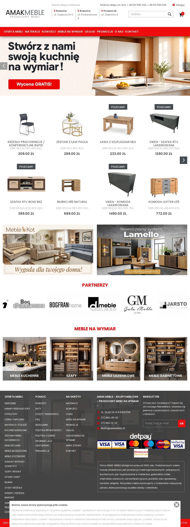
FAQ (37, 419)
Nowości (49, 31)
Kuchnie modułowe (16, 430)
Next (183, 160)
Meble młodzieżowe (16, 450)
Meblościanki (12, 445)
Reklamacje (42, 450)
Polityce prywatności (120, 523)
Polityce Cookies (143, 523)
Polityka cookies (45, 435)
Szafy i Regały (13, 471)
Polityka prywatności (48, 430)
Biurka (8, 482)
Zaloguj (178, 5)
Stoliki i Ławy (12, 476)
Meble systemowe (15, 456)
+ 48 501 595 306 (156, 5)
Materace (32, 31)
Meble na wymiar (70, 31)
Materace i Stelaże (16, 424)
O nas (119, 31)
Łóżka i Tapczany (14, 419)
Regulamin (41, 424)
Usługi (90, 31)
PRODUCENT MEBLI (25, 13)
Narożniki (10, 403)
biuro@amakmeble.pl (113, 428)
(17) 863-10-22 (109, 423)
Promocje (105, 31)
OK (182, 423)
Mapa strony (73, 445)
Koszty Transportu (47, 414)
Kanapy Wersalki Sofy (17, 408)
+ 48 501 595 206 (136, 5)
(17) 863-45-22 (109, 417)
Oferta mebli (13, 31)
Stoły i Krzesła (13, 487)
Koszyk (182, 13)
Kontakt (132, 31)
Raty (38, 408)
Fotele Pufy (11, 414)
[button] (3, 66)
